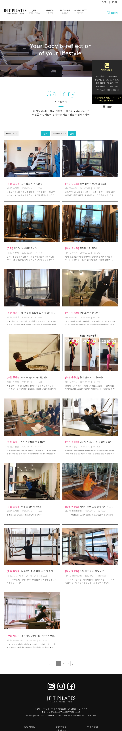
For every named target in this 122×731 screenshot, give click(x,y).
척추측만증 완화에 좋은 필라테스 (31, 573)
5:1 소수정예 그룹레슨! (26, 444)
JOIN (114, 2)
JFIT (34, 15)
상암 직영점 (50, 728)
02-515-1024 (90, 717)
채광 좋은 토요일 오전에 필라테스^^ (33, 314)
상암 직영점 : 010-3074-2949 (107, 79)
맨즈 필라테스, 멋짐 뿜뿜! (85, 185)
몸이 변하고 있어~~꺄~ (84, 379)
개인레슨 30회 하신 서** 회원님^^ (32, 637)
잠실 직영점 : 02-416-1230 (107, 83)
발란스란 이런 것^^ (82, 314)
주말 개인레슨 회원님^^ (84, 573)
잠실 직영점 (27, 728)
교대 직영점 (72, 728)
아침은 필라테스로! (24, 508)
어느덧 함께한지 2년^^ (22, 250)
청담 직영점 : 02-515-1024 (107, 86)
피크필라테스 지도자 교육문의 (107, 99)
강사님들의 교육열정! (25, 185)
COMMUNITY (80, 15)
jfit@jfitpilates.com (41, 717)
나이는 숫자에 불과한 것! (27, 379)
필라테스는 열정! (81, 250)
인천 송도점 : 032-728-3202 (107, 90)
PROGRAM (65, 15)
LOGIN (104, 2)
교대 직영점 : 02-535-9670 (107, 76)
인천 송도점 (94, 728)
